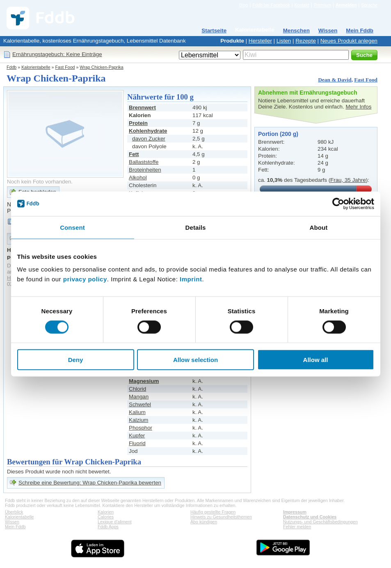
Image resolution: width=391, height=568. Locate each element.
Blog (243, 4)
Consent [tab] (72, 227)
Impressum (294, 511)
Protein (138, 123)
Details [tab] (195, 227)
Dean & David (334, 80)
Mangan (139, 397)
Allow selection (195, 359)
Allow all (315, 359)
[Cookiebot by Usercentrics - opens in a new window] (338, 203)
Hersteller (260, 41)
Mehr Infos (358, 107)
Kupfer (137, 435)
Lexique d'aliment (115, 521)
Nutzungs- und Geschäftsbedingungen (320, 521)
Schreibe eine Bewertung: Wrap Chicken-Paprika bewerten (89, 483)
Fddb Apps (108, 526)
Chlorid (137, 389)
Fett (134, 154)
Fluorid (137, 443)
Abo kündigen (203, 521)
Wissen (328, 30)
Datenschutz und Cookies (309, 516)
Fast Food (65, 67)
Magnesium (144, 381)
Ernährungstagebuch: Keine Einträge (57, 54)
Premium (322, 4)
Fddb (11, 67)
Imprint (191, 279)
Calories (106, 516)
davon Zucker (148, 139)
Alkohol (138, 177)
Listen (284, 41)
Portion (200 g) (278, 134)
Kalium (137, 412)
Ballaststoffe (143, 162)
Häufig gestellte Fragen (213, 511)
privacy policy (85, 279)
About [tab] (319, 227)
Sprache (369, 4)
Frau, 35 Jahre (348, 180)
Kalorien (106, 511)
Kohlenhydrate (148, 131)
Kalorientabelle (254, 30)
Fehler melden (297, 526)
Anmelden (346, 4)
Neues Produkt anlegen (348, 41)
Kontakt (301, 4)
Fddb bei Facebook (271, 4)
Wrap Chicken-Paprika (101, 67)
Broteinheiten (145, 170)
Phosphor (140, 428)
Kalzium (138, 420)
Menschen (296, 30)
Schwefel (140, 404)
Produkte (232, 41)
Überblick (14, 511)
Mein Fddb (359, 30)
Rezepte (305, 41)
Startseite (213, 30)
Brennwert (142, 107)
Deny (75, 359)
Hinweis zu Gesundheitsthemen (221, 516)
